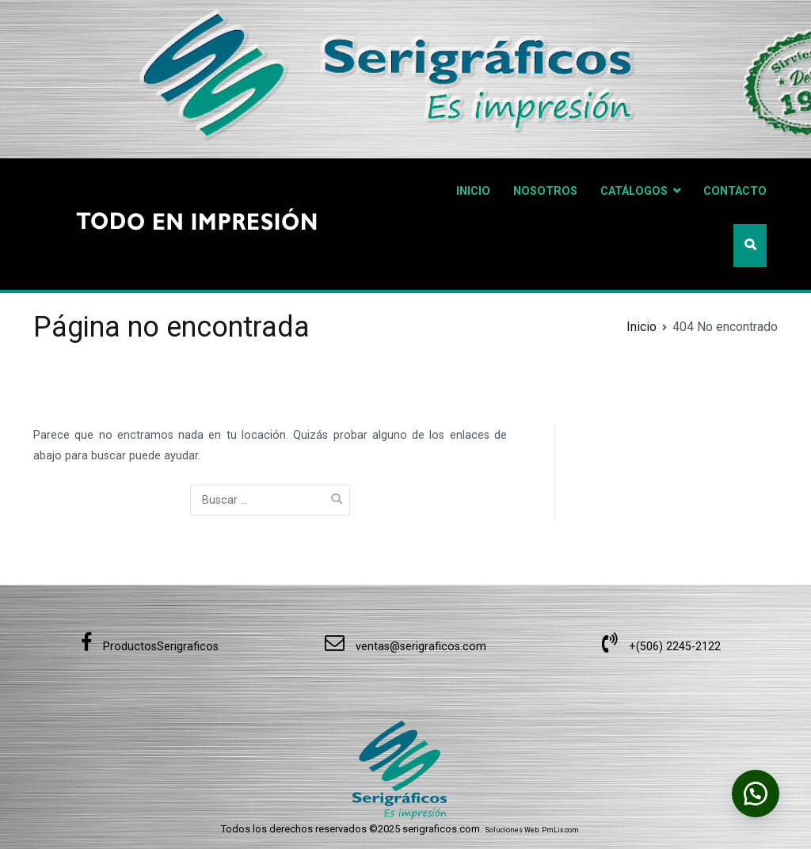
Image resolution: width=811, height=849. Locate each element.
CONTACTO (735, 191)
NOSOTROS (545, 191)
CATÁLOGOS (634, 191)
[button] (755, 793)
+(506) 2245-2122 (661, 646)
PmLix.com (560, 830)
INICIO (473, 191)
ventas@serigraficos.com (405, 646)
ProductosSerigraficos (150, 646)
